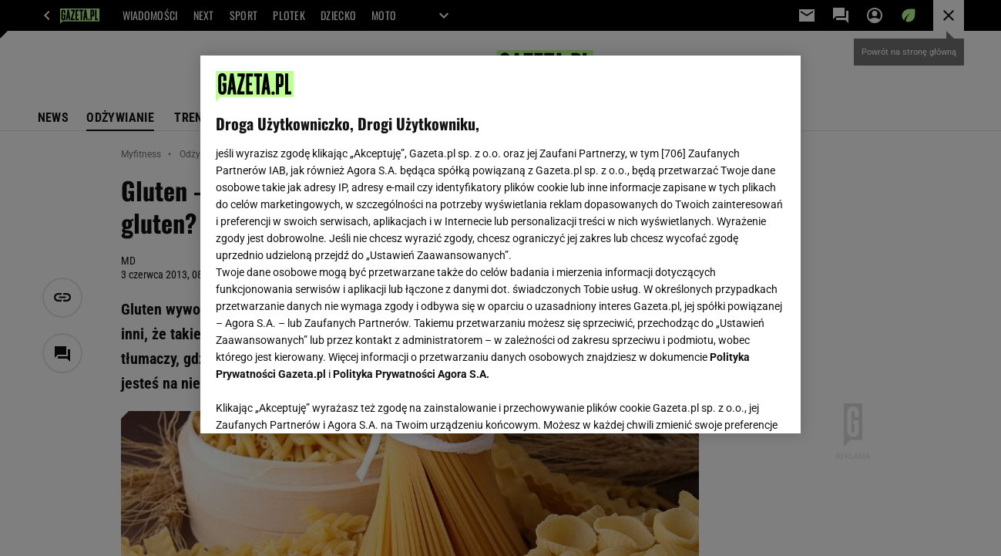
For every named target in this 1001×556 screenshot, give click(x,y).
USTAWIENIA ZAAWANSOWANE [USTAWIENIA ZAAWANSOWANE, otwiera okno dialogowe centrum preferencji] (316, 402)
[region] (500, 244)
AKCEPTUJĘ (733, 403)
